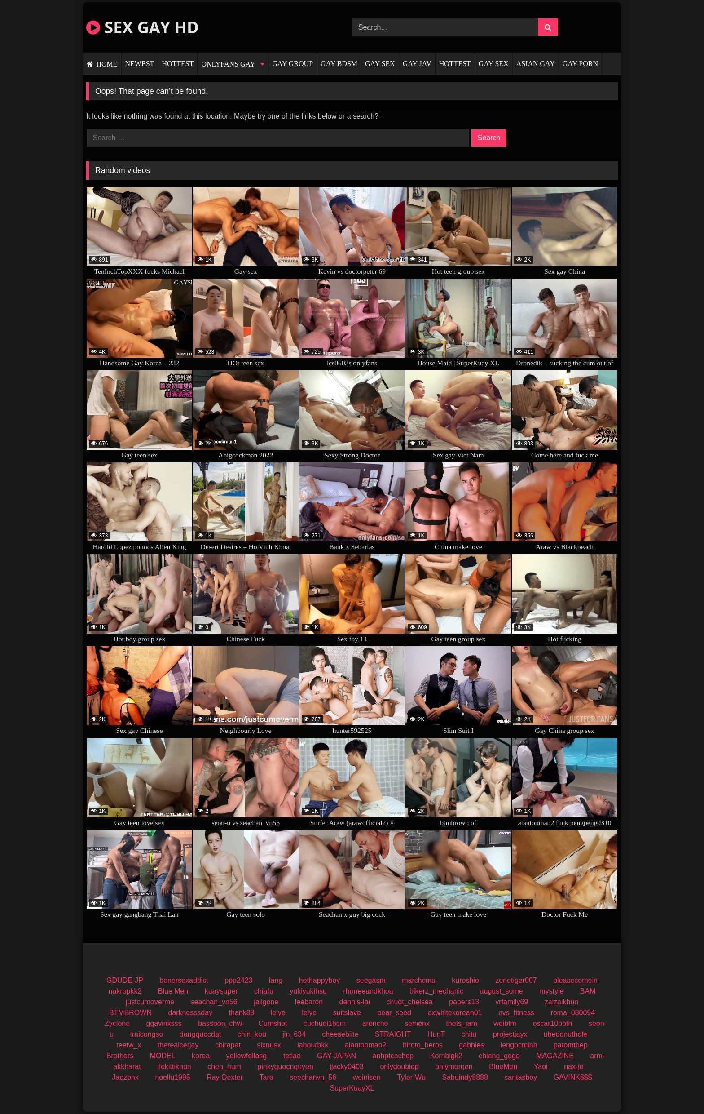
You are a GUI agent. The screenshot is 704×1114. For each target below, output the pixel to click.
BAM (588, 991)
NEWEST (139, 63)
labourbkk (312, 1045)
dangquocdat (200, 1034)
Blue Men (173, 991)
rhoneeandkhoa (368, 991)
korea (201, 1056)
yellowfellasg (246, 1056)
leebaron (309, 1002)
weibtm (504, 1023)
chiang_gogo (499, 1056)
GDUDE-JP (124, 980)
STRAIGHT (393, 1034)
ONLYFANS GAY (228, 64)
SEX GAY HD (142, 27)
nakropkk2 (125, 991)
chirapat (228, 1045)
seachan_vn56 (214, 1002)
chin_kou (252, 1034)
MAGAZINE (555, 1056)
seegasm (371, 980)
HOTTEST (178, 63)
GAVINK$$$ (573, 1077)
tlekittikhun (174, 1066)
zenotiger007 (516, 980)
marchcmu (419, 980)
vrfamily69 (511, 1002)
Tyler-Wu (411, 1077)
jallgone (266, 1002)
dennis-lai (354, 1002)
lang (275, 980)
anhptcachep (393, 1056)
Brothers (119, 1056)
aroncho (375, 1023)
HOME (106, 64)
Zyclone (117, 1023)
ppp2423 (238, 980)
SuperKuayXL (352, 1088)
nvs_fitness (516, 1012)
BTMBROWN (130, 1012)
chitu (469, 1034)
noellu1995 (172, 1077)
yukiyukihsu (308, 991)
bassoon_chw (220, 1023)
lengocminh (519, 1045)
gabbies (471, 1045)
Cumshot (272, 1023)
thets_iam (461, 1023)
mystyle (551, 991)
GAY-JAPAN (336, 1056)
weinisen (367, 1077)
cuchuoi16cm (325, 1023)
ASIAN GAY (535, 63)
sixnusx (269, 1045)
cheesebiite (340, 1034)
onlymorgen (454, 1066)
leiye (278, 1012)
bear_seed (394, 1012)
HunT (436, 1034)
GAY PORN (580, 63)
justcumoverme (150, 1002)
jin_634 (294, 1034)
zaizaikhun (562, 1002)
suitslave (347, 1012)
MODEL (163, 1056)
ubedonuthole (565, 1034)
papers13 (464, 1002)
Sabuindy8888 (465, 1077)
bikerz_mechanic (436, 991)
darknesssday (190, 1012)
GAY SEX (380, 63)
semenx (417, 1023)
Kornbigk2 (446, 1056)
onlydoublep (399, 1066)
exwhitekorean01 (454, 1012)
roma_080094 (572, 1012)
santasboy (520, 1077)
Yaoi (541, 1066)
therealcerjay (178, 1045)
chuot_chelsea (409, 1002)
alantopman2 (366, 1045)
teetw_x (128, 1045)
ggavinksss (164, 1023)
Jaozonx (125, 1077)
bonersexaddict (183, 980)
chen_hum (224, 1066)
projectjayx (510, 1034)
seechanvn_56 (313, 1077)
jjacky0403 (347, 1066)
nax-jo (574, 1066)
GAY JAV (417, 63)
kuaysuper (221, 991)
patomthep (571, 1045)
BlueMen (503, 1066)
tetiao (292, 1056)
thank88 (242, 1012)
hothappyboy (319, 980)
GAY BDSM (339, 63)
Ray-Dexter (225, 1077)
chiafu (263, 991)
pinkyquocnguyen (285, 1066)
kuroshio (465, 980)
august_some (501, 991)
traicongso (146, 1034)
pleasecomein (575, 980)
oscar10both (552, 1023)
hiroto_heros (423, 1045)
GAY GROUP (292, 63)
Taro (266, 1077)
